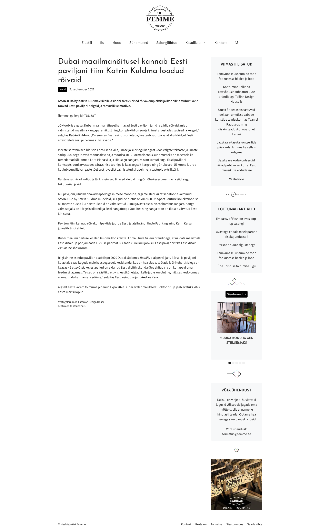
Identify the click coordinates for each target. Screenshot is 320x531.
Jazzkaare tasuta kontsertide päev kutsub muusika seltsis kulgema (236, 147)
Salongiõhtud (166, 42)
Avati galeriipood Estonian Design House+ (82, 302)
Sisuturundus (234, 524)
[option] (236, 324)
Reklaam (201, 524)
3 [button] (236, 363)
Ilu (102, 42)
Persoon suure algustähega (236, 245)
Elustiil (87, 42)
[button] (237, 43)
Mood (116, 42)
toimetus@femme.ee (236, 434)
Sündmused (138, 42)
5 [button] (243, 363)
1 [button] (229, 363)
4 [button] (240, 363)
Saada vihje (254, 524)
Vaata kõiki (236, 179)
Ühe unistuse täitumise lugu (237, 266)
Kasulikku (198, 43)
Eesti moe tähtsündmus (72, 306)
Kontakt (220, 42)
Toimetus (216, 524)
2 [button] (233, 363)
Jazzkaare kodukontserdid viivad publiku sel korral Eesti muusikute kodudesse (237, 165)
